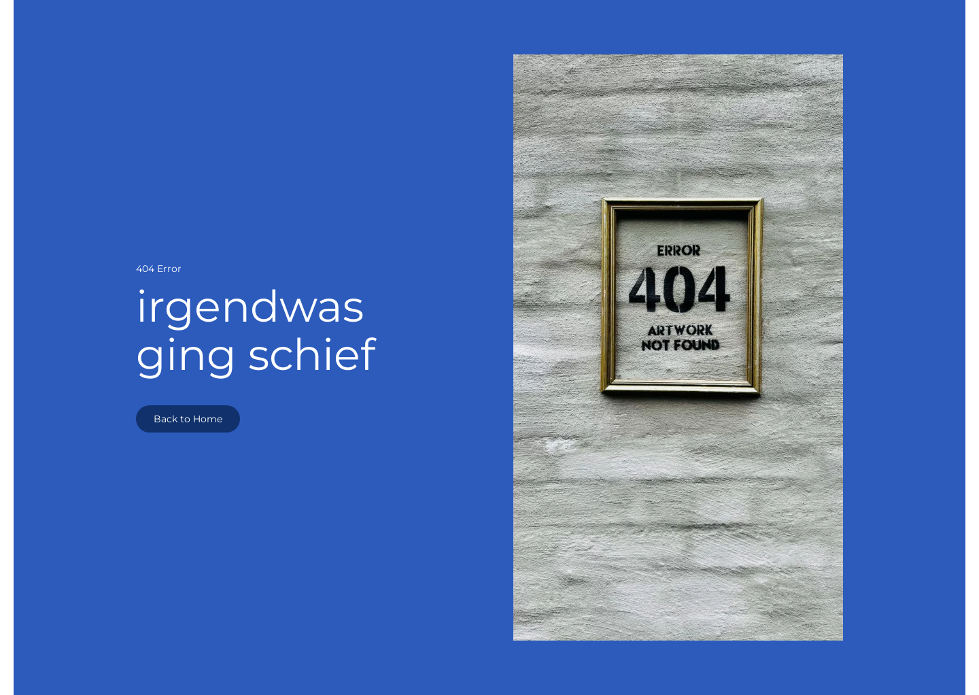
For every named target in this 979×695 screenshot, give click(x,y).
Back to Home (188, 419)
